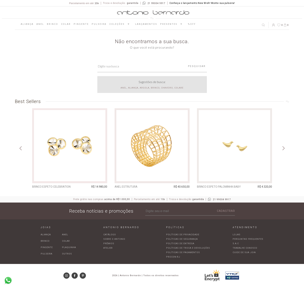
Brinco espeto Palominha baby (219, 186)
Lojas (236, 234)
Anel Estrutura (126, 186)
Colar (66, 24)
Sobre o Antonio (114, 239)
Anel (40, 24)
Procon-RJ (173, 257)
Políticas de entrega (180, 243)
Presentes (172, 24)
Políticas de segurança (182, 239)
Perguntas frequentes (248, 239)
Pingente (81, 24)
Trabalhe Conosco (245, 248)
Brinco (52, 24)
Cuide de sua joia (244, 252)
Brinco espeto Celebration (51, 186)
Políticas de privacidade (182, 234)
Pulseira (99, 24)
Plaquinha (69, 247)
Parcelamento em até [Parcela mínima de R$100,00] (84, 3)
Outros (67, 254)
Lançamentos (146, 24)
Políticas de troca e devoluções (188, 248)
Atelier (108, 248)
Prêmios (108, 243)
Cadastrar (226, 210)
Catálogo (109, 234)
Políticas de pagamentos (183, 252)
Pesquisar (197, 66)
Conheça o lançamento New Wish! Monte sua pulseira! (202, 3)
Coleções (120, 24)
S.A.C (236, 243)
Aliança (27, 24)
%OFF (192, 24)
